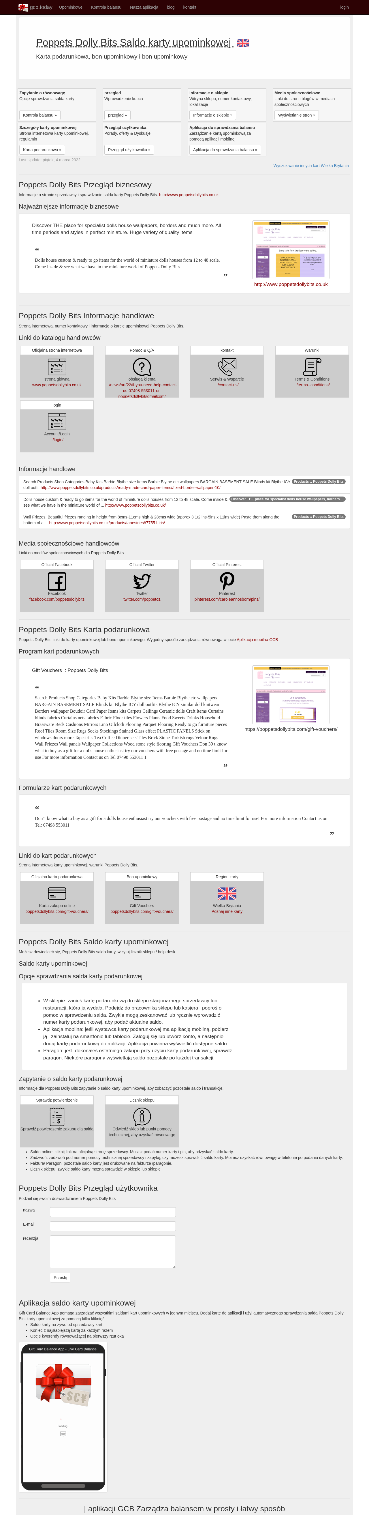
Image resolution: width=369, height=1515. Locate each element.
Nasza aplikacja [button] (144, 7)
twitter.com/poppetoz (141, 599)
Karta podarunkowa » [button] (42, 149)
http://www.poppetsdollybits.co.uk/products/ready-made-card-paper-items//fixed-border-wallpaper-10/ (131, 487)
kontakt (189, 7)
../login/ (56, 439)
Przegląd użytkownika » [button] (129, 149)
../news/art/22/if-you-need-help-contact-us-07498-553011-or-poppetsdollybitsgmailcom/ (142, 391)
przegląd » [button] (117, 115)
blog (170, 7)
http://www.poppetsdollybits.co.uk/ (135, 505)
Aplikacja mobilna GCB (257, 639)
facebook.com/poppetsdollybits (56, 599)
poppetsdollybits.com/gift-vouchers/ (57, 911)
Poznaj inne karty (227, 911)
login (344, 7)
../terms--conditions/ (312, 385)
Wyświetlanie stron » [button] (296, 115)
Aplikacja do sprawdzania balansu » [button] (225, 149)
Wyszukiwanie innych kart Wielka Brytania (311, 165)
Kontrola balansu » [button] (40, 115)
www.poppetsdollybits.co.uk (57, 385)
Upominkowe (70, 7)
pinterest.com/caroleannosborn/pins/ (227, 599)
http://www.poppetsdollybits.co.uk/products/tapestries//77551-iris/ (107, 522)
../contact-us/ (226, 385)
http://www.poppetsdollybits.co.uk (189, 194)
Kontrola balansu (106, 7)
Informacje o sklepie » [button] (212, 115)
